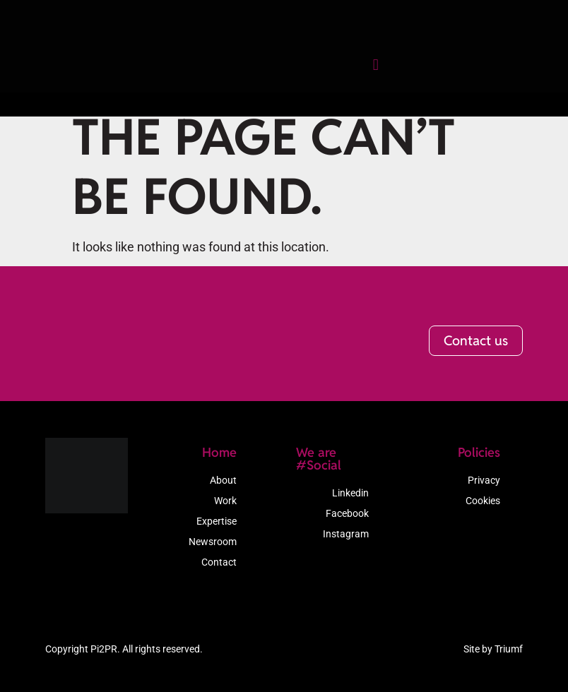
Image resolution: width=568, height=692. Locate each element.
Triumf (509, 651)
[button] (357, 74)
